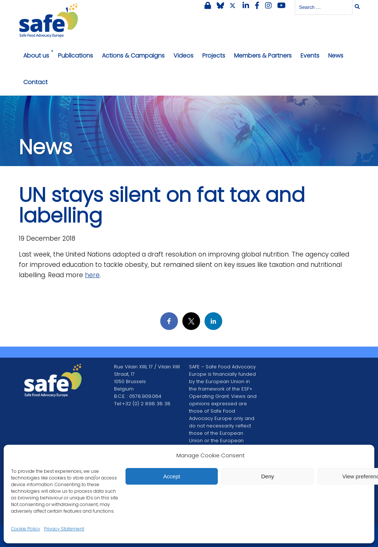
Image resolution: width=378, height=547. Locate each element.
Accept (171, 476)
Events (309, 55)
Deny (267, 476)
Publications (75, 55)
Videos (183, 55)
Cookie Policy (25, 529)
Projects (213, 55)
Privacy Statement (64, 529)
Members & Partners (263, 55)
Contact (35, 82)
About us (36, 55)
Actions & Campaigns (133, 55)
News (335, 55)
